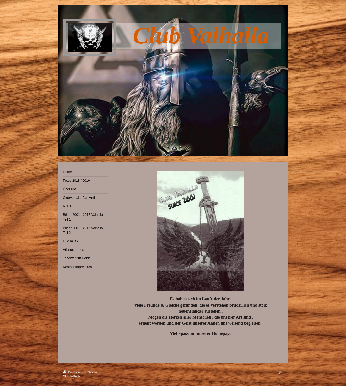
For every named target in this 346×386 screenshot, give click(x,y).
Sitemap (93, 372)
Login (279, 372)
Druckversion (74, 372)
